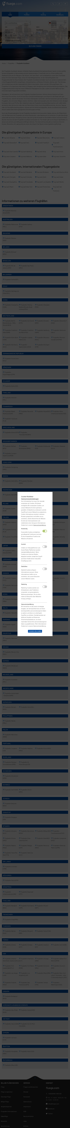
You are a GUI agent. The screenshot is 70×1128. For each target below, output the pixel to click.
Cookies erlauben (35, 631)
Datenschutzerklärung (39, 525)
